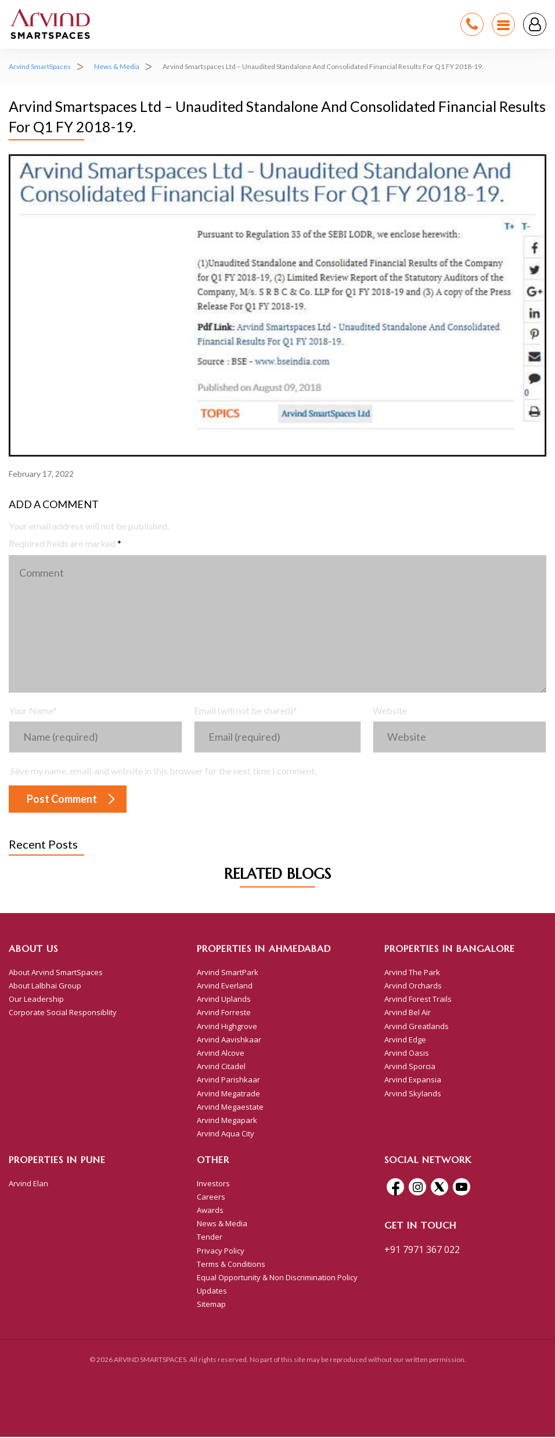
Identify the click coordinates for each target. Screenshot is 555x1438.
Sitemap (211, 1305)
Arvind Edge (405, 1040)
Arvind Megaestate (230, 1107)
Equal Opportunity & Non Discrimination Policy (277, 1278)
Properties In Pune (57, 1161)
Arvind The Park (412, 973)
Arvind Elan (28, 1184)
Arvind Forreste (224, 1013)
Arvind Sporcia (409, 1067)
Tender (209, 1238)
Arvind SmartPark (227, 973)
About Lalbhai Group (45, 986)
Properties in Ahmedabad (264, 949)
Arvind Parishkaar (228, 1080)
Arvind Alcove (220, 1054)
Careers (211, 1198)
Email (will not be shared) (245, 711)
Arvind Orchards (413, 986)
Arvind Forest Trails (418, 1000)
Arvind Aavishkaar (229, 1040)
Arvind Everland (225, 986)
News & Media (222, 1224)
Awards (210, 1211)
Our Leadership (36, 1000)
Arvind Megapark (227, 1121)
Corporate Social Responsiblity (63, 1013)
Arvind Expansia (412, 1080)
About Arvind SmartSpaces (56, 973)
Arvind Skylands (412, 1094)
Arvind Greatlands (416, 1027)
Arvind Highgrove (227, 1027)
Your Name (33, 711)
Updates (212, 1292)
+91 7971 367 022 (422, 1250)
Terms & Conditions (231, 1264)
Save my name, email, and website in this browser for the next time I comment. (163, 771)
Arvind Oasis (406, 1054)
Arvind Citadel (221, 1067)
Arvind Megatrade (228, 1094)
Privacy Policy (220, 1251)
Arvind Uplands (224, 1000)
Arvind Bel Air (407, 1013)
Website (390, 711)
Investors (213, 1184)
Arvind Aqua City (225, 1134)
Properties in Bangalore (449, 949)
